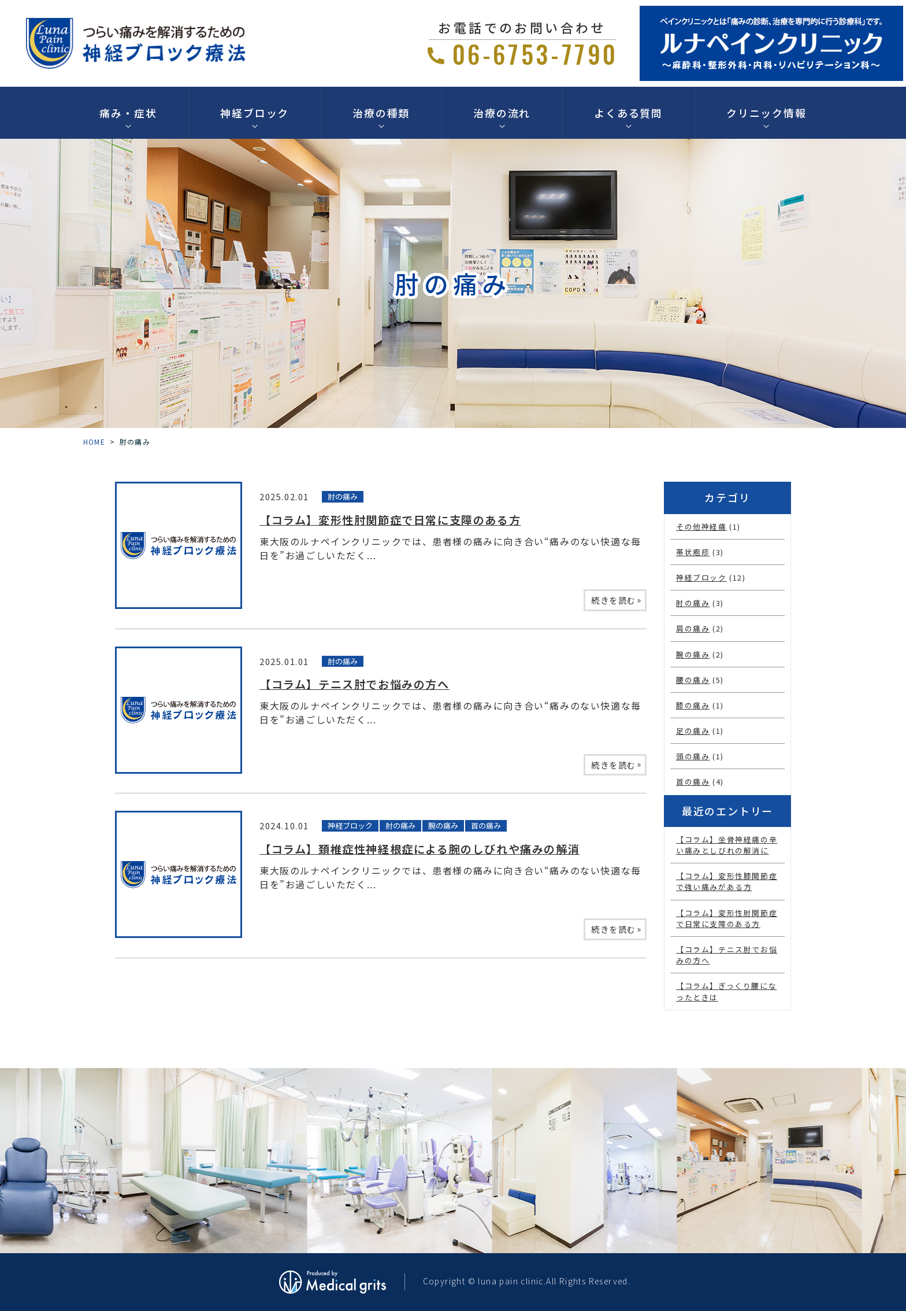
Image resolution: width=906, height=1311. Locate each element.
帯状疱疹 (693, 551)
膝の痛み (693, 705)
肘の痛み (343, 496)
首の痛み (486, 825)
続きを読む (616, 599)
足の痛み (693, 730)
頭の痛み (693, 756)
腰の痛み (693, 679)
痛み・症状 (128, 112)
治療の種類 (381, 112)
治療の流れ (501, 112)
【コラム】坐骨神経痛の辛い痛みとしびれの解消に (726, 845)
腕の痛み (443, 825)
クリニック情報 (766, 112)
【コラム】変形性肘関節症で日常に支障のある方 (390, 520)
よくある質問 (628, 112)
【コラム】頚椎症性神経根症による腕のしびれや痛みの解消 (419, 849)
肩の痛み (693, 628)
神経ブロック (254, 112)
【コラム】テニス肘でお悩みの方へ (354, 684)
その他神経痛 (701, 526)
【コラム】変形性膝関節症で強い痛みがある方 (726, 881)
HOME (94, 441)
